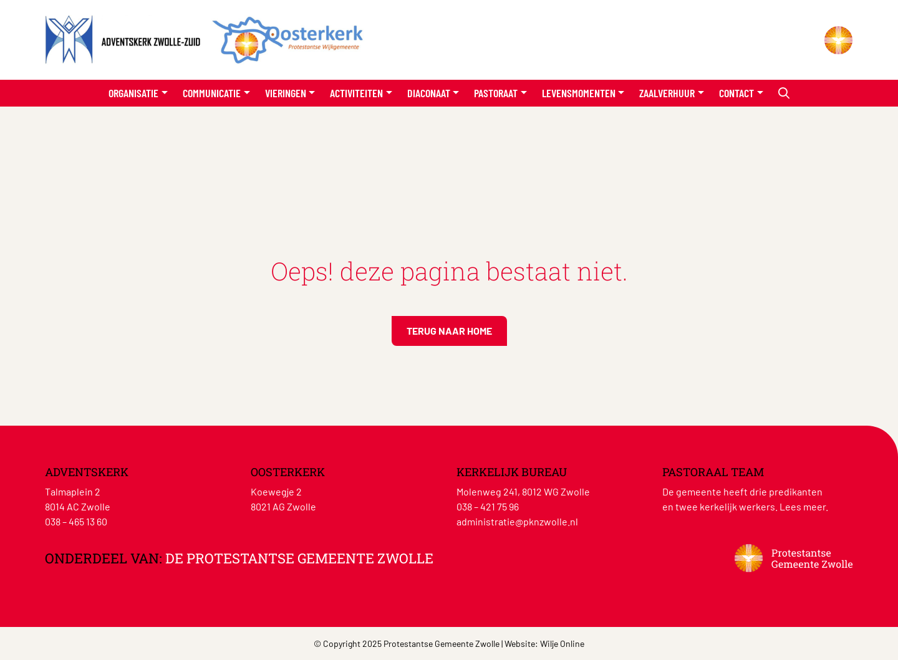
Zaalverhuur (667, 93)
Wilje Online (562, 643)
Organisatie (133, 93)
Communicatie (212, 93)
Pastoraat (496, 93)
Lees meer (803, 506)
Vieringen (285, 93)
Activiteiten (356, 93)
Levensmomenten (579, 93)
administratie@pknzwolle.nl (517, 521)
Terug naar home (449, 331)
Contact (736, 93)
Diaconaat (428, 93)
